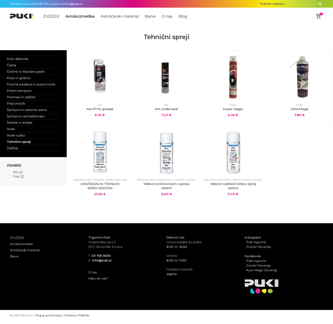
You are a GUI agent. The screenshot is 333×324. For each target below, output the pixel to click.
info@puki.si (73, 4)
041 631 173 (40, 4)
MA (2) (18, 172)
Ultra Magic (300, 109)
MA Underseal (166, 109)
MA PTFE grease (99, 109)
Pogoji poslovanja (49, 318)
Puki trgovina (256, 245)
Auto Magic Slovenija (261, 274)
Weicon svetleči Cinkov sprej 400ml (233, 187)
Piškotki (84, 318)
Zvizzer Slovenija (258, 250)
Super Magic (233, 109)
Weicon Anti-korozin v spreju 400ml (167, 187)
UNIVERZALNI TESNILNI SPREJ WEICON (100, 187)
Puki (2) (18, 176)
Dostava (70, 318)
